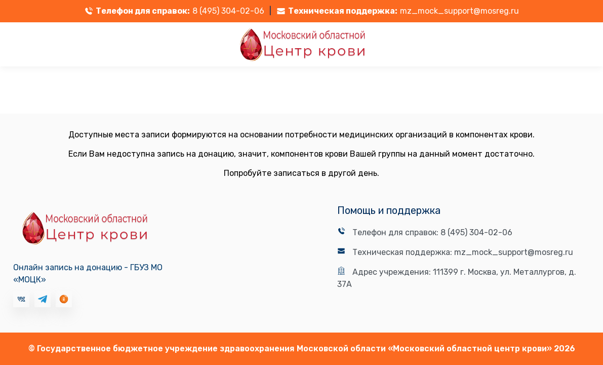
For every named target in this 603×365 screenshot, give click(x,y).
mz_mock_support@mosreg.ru (459, 11)
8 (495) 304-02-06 (228, 11)
